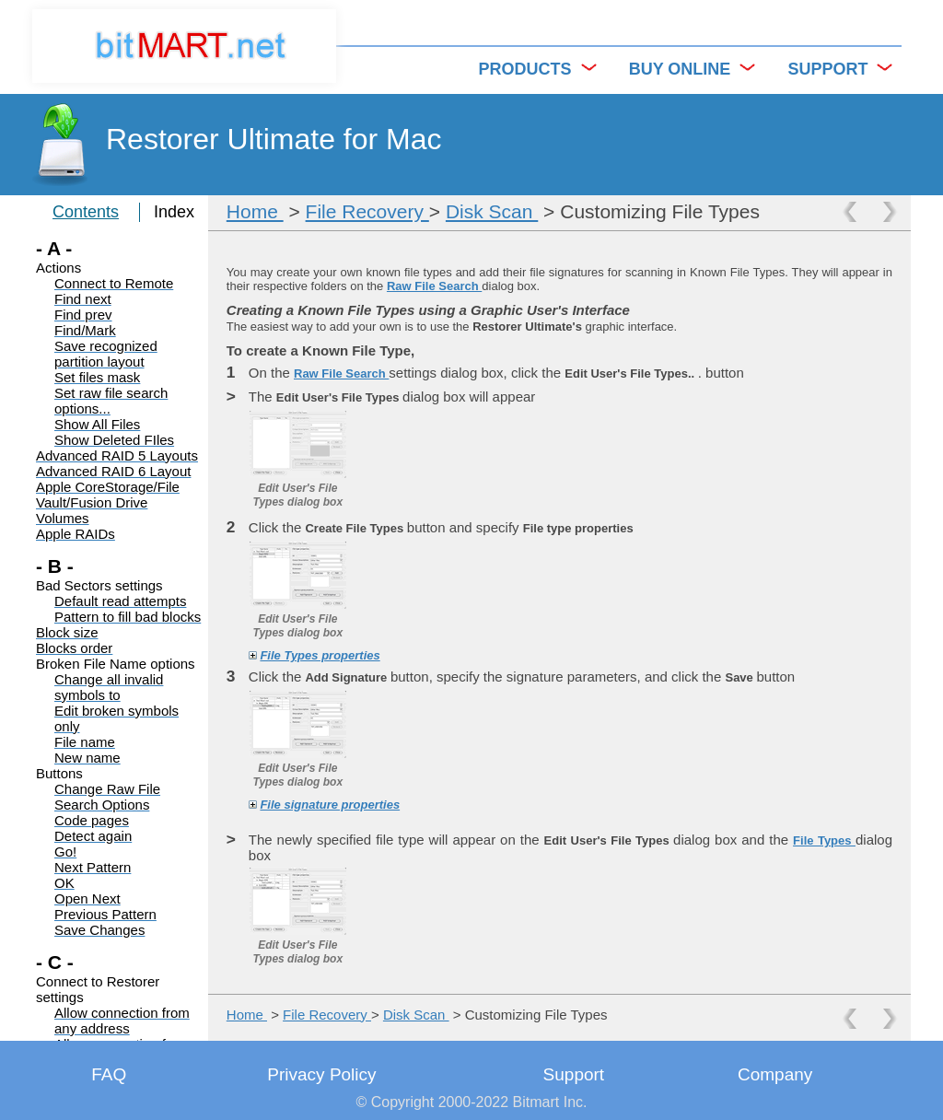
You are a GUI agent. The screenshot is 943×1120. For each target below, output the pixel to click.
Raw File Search (434, 286)
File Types (824, 840)
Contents (85, 212)
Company (775, 1074)
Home (255, 211)
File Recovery (367, 211)
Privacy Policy (321, 1074)
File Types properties (319, 655)
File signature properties (330, 804)
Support (574, 1074)
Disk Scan (492, 211)
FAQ (108, 1074)
